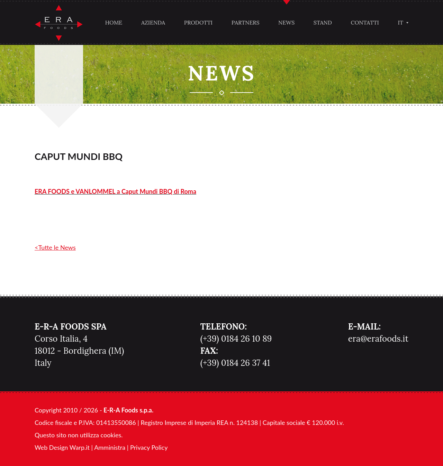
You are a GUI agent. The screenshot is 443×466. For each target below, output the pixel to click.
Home (114, 22)
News (286, 22)
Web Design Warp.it (62, 447)
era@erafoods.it (378, 338)
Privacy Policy (149, 447)
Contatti (365, 22)
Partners (246, 22)
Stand (323, 22)
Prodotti (198, 22)
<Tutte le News (55, 247)
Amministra (109, 447)
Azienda (153, 22)
